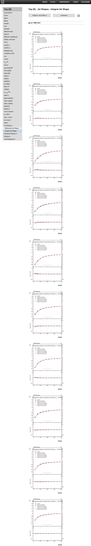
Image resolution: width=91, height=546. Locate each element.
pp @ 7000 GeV (34, 23)
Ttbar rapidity (8, 101)
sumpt (6, 59)
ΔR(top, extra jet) (9, 39)
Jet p (6, 42)
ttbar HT (6, 86)
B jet (5, 15)
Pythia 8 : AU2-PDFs (39, 15)
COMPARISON (64, 2)
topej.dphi (7, 73)
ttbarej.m (7, 109)
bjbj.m (6, 18)
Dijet (5, 123)
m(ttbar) (6, 89)
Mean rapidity (8, 103)
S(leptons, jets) (9, 53)
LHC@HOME (85, 2)
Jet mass (7, 120)
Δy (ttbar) (7, 84)
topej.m (6, 76)
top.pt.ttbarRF (8, 68)
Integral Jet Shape (10, 131)
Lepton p (7, 48)
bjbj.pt (6, 21)
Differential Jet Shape (11, 128)
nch (5, 56)
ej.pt (5, 26)
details (60, 77)
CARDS (75, 2)
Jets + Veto (7, 117)
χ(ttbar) (6, 78)
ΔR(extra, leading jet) (10, 37)
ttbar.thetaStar (8, 98)
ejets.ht (6, 34)
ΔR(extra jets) (8, 31)
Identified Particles (10, 133)
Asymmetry (7, 13)
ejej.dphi (6, 29)
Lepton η (7, 45)
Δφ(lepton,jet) (8, 50)
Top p (6, 65)
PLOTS (53, 2)
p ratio (6, 114)
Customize (64, 15)
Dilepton (6, 136)
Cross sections (8, 111)
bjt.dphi (6, 23)
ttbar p (6, 95)
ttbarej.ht (7, 106)
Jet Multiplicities (9, 139)
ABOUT (44, 2)
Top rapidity (7, 70)
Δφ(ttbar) (7, 81)
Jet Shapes (7, 125)
